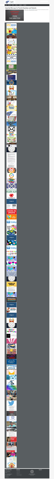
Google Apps (18, 471)
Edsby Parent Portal (19, 474)
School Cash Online (19, 475)
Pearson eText (18, 472)
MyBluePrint (18, 473)
